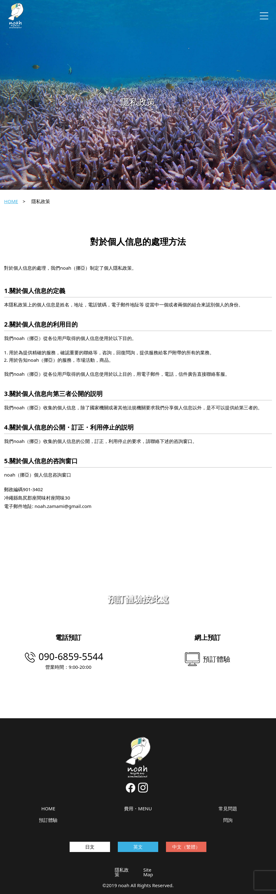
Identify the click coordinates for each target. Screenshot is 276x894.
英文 (138, 847)
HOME (11, 201)
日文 (89, 847)
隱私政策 (122, 872)
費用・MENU (138, 808)
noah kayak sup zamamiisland (16, 15)
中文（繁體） (186, 847)
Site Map (148, 872)
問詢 (227, 820)
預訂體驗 (48, 820)
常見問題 (227, 808)
